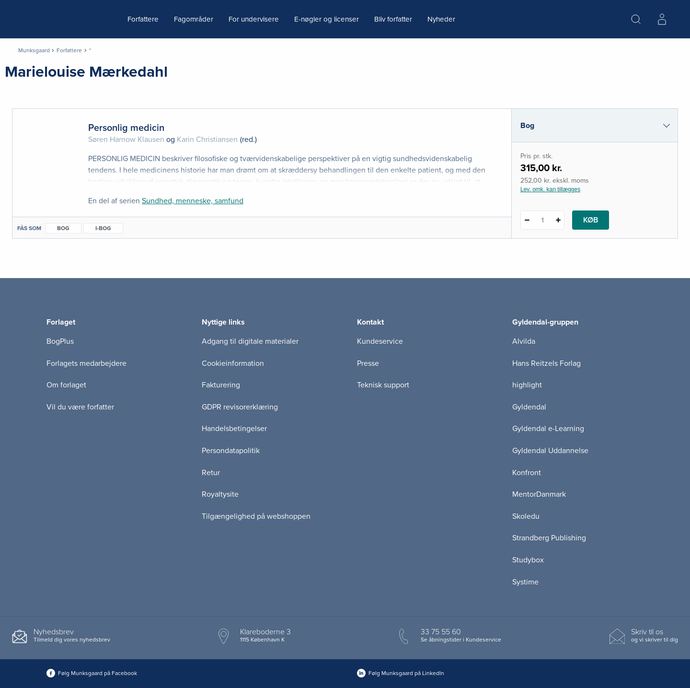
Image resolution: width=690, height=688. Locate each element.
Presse (368, 363)
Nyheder (441, 19)
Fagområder (193, 19)
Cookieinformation (233, 363)
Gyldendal (529, 407)
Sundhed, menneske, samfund (192, 201)
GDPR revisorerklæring (240, 407)
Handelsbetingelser (234, 428)
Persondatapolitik (231, 450)
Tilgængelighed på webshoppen (256, 516)
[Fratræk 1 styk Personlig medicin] (527, 220)
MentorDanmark (539, 494)
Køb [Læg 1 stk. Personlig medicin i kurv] (590, 220)
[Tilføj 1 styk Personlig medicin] (558, 220)
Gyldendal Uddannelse (550, 450)
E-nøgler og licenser (326, 19)
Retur (211, 473)
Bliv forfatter (393, 19)
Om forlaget (66, 385)
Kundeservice (380, 341)
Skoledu (526, 516)
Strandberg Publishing (549, 538)
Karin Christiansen (207, 139)
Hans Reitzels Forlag (546, 363)
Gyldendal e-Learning (548, 428)
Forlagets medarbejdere (86, 363)
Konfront (526, 473)
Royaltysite (220, 494)
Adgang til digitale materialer (250, 341)
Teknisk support (383, 385)
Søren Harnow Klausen (126, 139)
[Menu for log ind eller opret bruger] (661, 19)
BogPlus (60, 341)
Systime (525, 582)
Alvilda (523, 341)
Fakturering (221, 385)
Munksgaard (34, 50)
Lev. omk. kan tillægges (550, 189)
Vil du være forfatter (80, 407)
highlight (527, 385)
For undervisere (254, 19)
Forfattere (143, 19)
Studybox (528, 560)
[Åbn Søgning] (635, 19)
